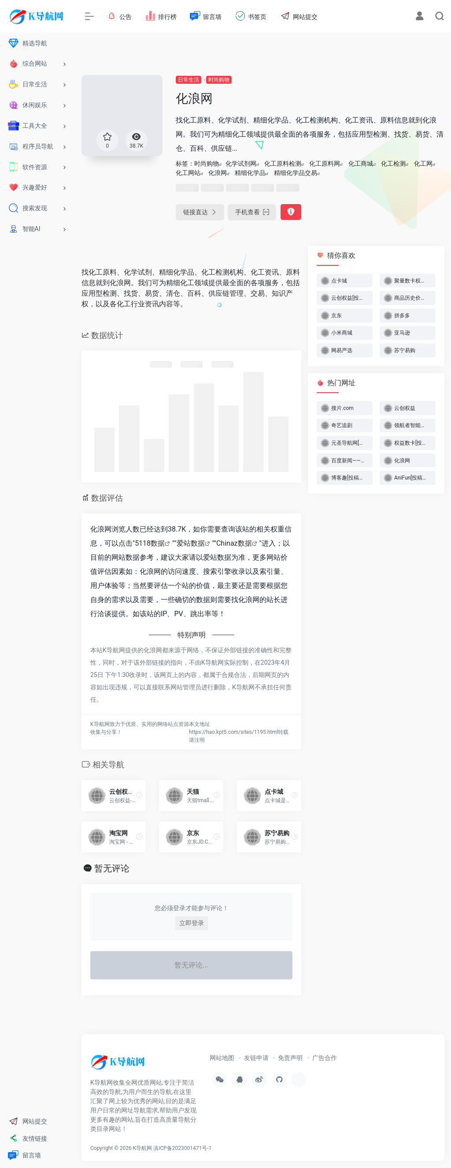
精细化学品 (250, 172)
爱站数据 (191, 543)
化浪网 (217, 172)
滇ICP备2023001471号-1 (183, 1148)
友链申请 (256, 1057)
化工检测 (393, 163)
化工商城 (360, 163)
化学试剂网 (241, 163)
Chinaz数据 (234, 543)
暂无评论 (111, 868)
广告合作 (324, 1057)
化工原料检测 (282, 163)
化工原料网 (324, 163)
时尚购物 (218, 80)
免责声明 (290, 1057)
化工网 (423, 163)
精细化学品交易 (295, 172)
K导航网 (142, 1148)
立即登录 (191, 922)
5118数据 (150, 543)
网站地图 (222, 1057)
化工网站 (188, 172)
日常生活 (188, 80)
